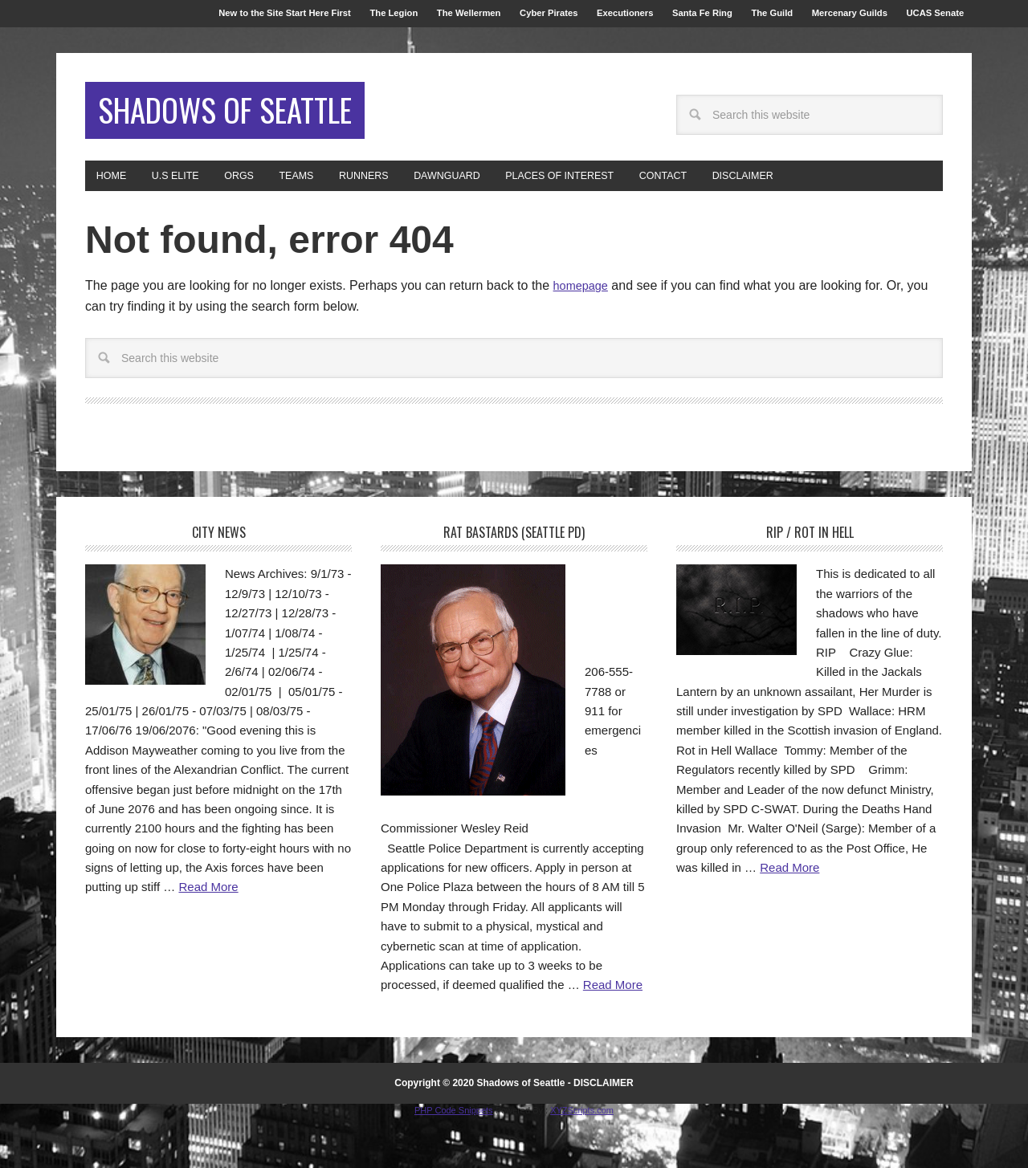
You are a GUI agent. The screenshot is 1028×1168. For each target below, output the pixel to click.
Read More (208, 937)
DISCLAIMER (603, 1132)
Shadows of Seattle (193, 141)
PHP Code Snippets (453, 1160)
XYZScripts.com (582, 1160)
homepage (583, 336)
